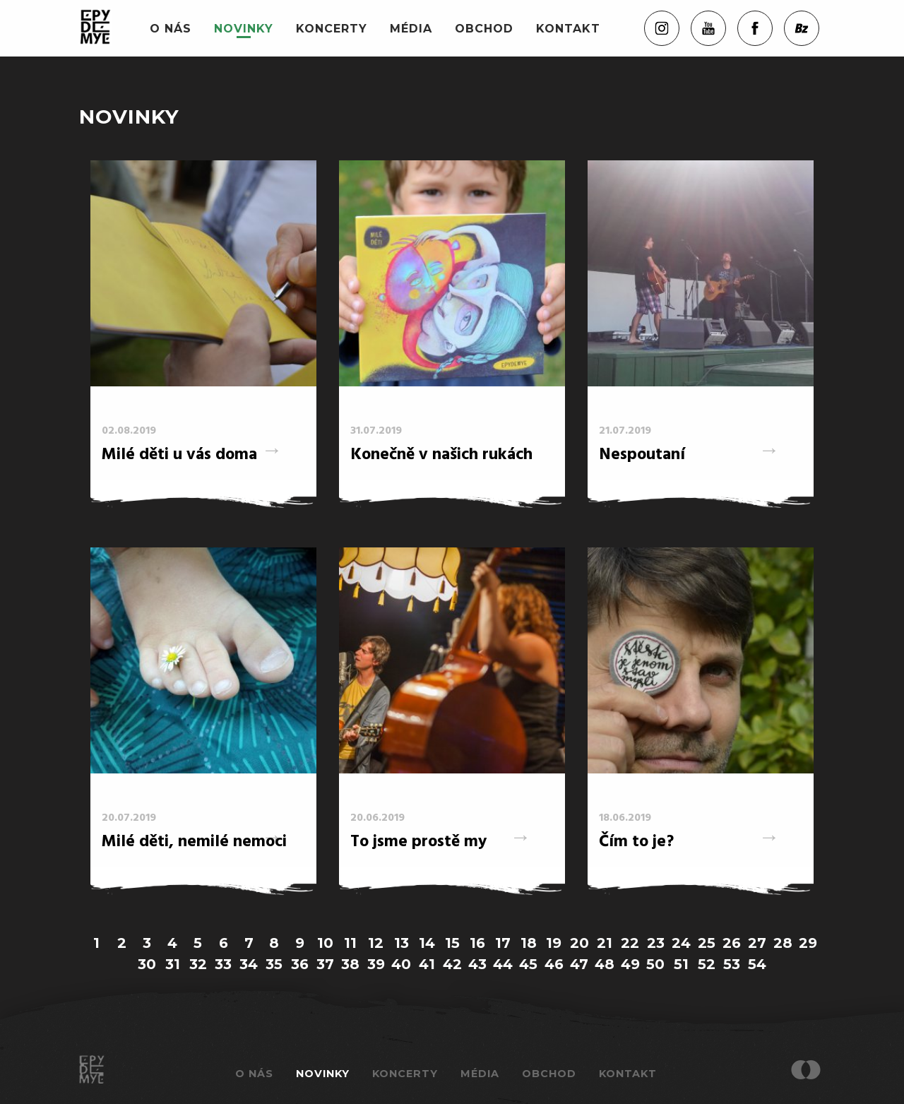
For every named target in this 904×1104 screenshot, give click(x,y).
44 (503, 964)
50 (655, 964)
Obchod (484, 28)
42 (452, 964)
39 (376, 964)
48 (604, 964)
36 (300, 964)
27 (757, 942)
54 (757, 964)
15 (452, 942)
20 (579, 942)
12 (375, 942)
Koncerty (331, 28)
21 (604, 942)
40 (401, 964)
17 (503, 942)
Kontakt (568, 28)
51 (681, 964)
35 (274, 964)
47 (579, 964)
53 (731, 964)
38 (350, 964)
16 (477, 942)
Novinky (243, 28)
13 (401, 942)
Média (411, 28)
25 (706, 942)
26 (731, 942)
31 (172, 964)
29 (808, 942)
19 (553, 942)
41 (427, 964)
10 (325, 942)
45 (528, 964)
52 (706, 964)
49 (630, 964)
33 (223, 964)
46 (554, 964)
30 (147, 964)
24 (681, 942)
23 (656, 942)
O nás (170, 28)
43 (477, 964)
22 (630, 942)
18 (529, 942)
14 (427, 942)
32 (198, 964)
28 (782, 942)
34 (248, 964)
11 (350, 942)
